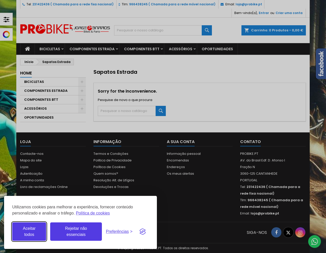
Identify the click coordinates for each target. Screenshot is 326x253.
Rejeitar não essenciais (76, 231)
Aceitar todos (29, 231)
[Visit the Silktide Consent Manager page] (143, 231)
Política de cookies (93, 213)
